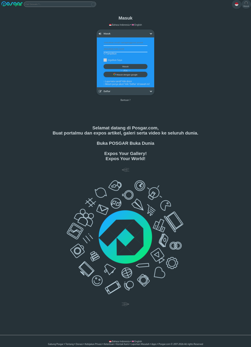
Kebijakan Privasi (93, 344)
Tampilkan (110, 53)
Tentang (69, 344)
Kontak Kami (122, 344)
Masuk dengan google (125, 74)
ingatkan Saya (115, 60)
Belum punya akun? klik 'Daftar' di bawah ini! (127, 84)
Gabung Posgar (55, 344)
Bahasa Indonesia (119, 24)
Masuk (125, 66)
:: (118, 81)
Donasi (79, 344)
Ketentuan (109, 344)
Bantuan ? (125, 100)
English (137, 24)
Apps (154, 344)
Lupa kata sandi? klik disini (118, 81)
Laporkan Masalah (140, 344)
